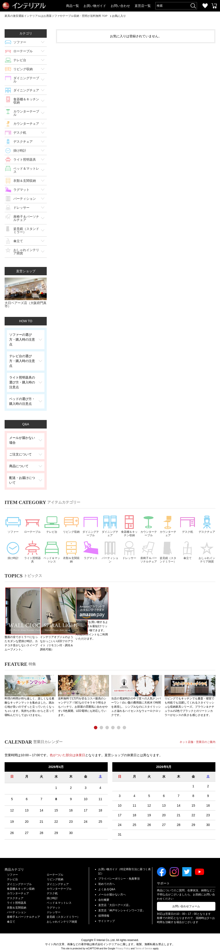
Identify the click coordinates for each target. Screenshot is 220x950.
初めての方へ (106, 878)
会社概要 (103, 894)
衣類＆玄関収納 (24, 180)
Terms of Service (143, 943)
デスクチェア (23, 141)
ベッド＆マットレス (26, 170)
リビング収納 (23, 69)
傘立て (18, 241)
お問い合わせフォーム (186, 901)
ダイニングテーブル (26, 79)
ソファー (19, 42)
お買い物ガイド (95, 6)
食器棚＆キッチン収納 (26, 100)
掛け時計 (19, 150)
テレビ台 (19, 60)
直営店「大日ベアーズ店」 (114, 900)
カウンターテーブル (26, 113)
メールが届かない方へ (112, 889)
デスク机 (19, 132)
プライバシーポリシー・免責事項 (119, 873)
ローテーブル (23, 51)
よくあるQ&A (106, 884)
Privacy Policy (123, 943)
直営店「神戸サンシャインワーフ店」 (121, 905)
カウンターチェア (26, 123)
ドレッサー (21, 207)
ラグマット (21, 189)
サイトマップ (106, 916)
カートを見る (214, 5)
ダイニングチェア (26, 90)
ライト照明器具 (24, 159)
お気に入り (205, 5)
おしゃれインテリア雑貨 (26, 251)
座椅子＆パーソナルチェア (26, 218)
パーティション (24, 198)
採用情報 (103, 910)
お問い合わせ (120, 6)
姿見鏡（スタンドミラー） (26, 230)
